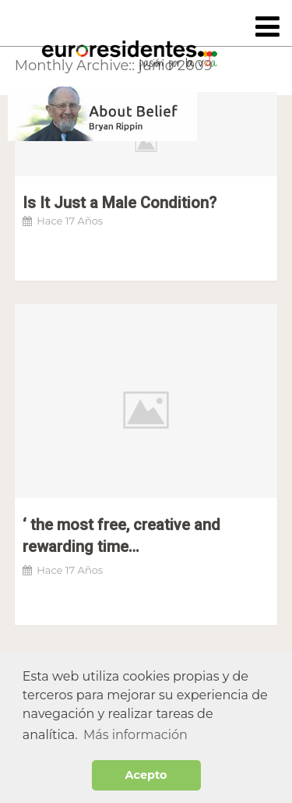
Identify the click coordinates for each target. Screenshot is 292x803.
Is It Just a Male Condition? (119, 202)
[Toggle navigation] (267, 28)
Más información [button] (135, 734)
